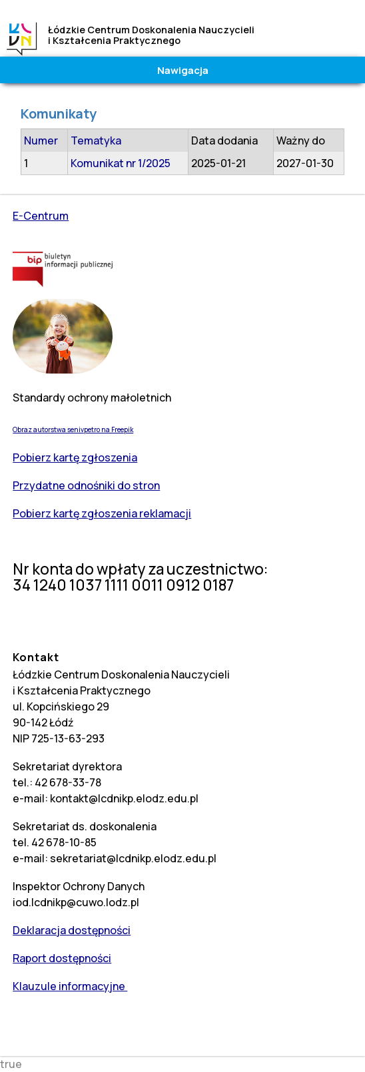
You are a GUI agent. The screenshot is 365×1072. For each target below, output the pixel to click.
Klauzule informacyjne (70, 986)
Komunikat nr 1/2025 (121, 163)
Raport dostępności (62, 958)
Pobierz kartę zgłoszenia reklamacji (102, 513)
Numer (41, 140)
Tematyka (96, 140)
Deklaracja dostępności (72, 930)
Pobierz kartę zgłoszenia (75, 457)
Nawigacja (182, 70)
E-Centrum (41, 215)
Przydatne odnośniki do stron (86, 485)
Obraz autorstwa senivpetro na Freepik (73, 429)
